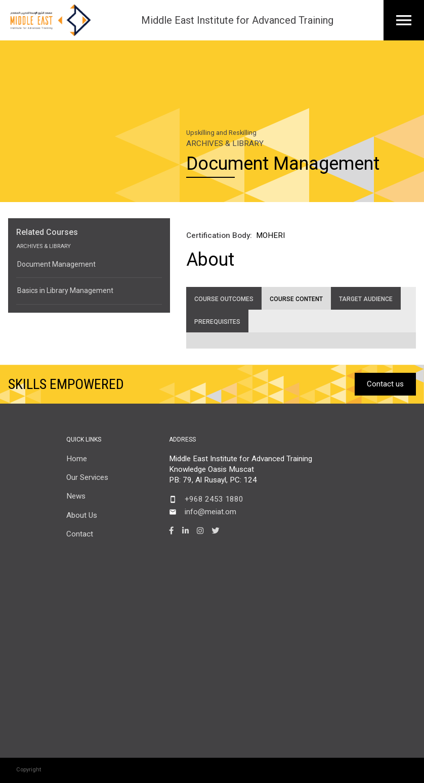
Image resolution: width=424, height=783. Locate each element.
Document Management (56, 264)
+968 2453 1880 (214, 499)
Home (76, 458)
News (76, 496)
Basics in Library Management (65, 290)
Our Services (87, 477)
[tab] (224, 298)
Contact (79, 534)
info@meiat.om (210, 511)
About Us (81, 515)
